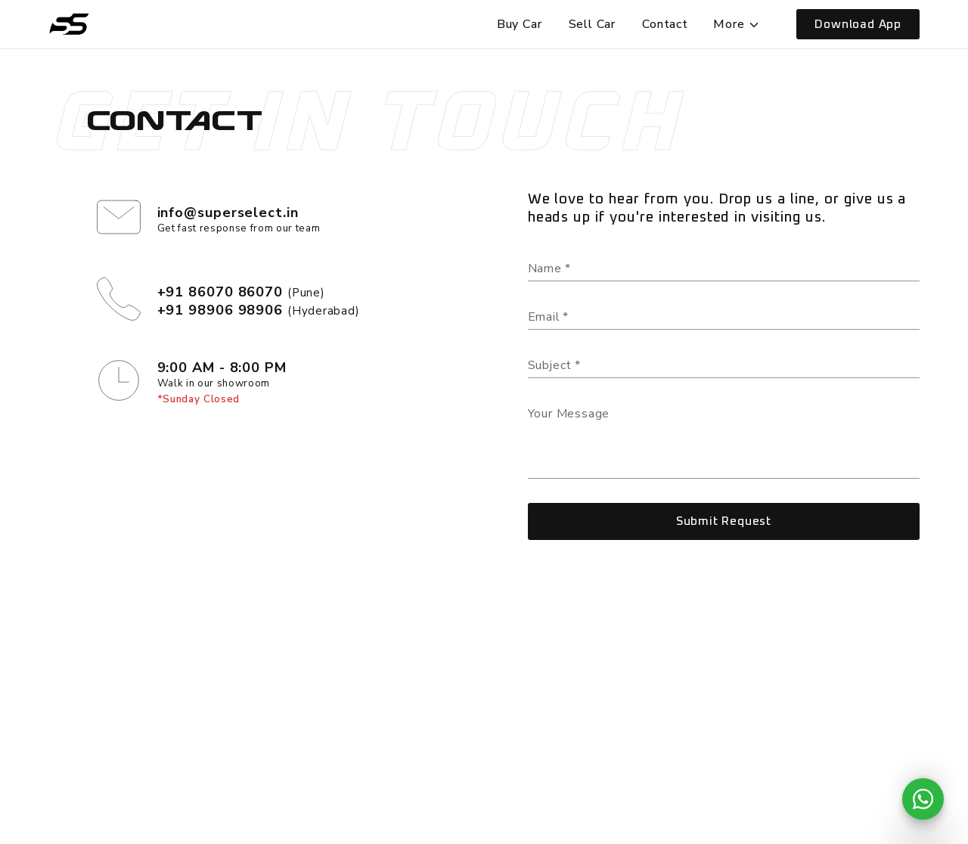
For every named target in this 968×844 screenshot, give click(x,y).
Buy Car (519, 24)
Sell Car (592, 24)
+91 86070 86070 (220, 292)
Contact (665, 24)
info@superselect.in (228, 212)
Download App (857, 24)
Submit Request (723, 521)
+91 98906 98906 (220, 310)
